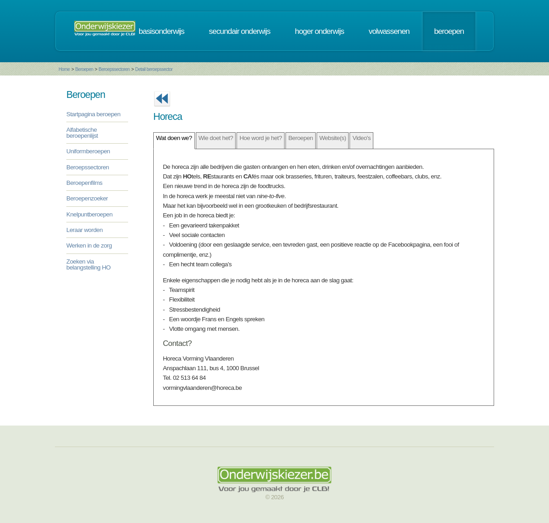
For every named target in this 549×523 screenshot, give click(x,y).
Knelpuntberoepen (89, 214)
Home (64, 69)
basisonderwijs (161, 31)
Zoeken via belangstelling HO (88, 264)
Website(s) (332, 138)
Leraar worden (84, 229)
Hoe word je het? (260, 138)
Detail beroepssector (153, 69)
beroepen (449, 31)
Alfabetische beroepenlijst (82, 132)
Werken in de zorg (89, 245)
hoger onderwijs (319, 31)
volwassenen (389, 31)
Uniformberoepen (88, 151)
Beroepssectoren (114, 69)
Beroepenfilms (84, 182)
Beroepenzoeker (87, 198)
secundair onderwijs (239, 31)
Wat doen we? (174, 138)
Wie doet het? (216, 138)
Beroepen (84, 69)
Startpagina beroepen (93, 114)
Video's (361, 138)
